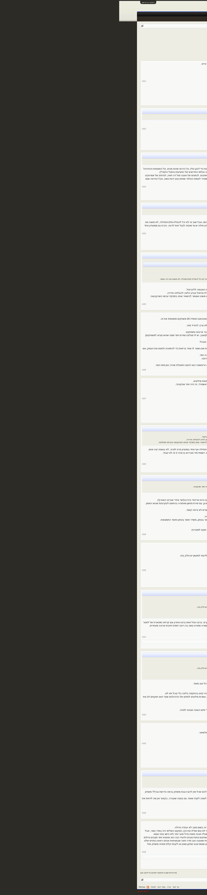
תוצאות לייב (109, 14)
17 (135, 40)
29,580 (167, 191)
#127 (25, 398)
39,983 (167, 94)
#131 (25, 637)
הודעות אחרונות (180, 19)
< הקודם (172, 40)
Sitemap (22, 887)
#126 (25, 370)
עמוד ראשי (179, 14)
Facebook (146, 14)
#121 (25, 81)
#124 (25, 233)
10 (146, 40)
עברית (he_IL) (182, 887)
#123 (25, 187)
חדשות (156, 14)
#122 (25, 129)
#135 (25, 852)
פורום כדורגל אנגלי (168, 35)
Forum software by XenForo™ (140, 891)
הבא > (129, 40)
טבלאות (135, 14)
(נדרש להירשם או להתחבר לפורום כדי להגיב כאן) (39, 873)
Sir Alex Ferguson (178, 177)
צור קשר (56, 887)
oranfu (179, 84)
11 (142, 40)
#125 (25, 304)
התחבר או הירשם (29, 2)
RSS (28, 887)
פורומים (167, 14)
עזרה (50, 887)
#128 (25, 464)
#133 (25, 743)
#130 (25, 570)
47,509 (167, 140)
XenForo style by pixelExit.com (176, 891)
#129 (25, 534)
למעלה (34, 887)
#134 (25, 813)
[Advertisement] (103, 50)
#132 (25, 715)
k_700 (180, 131)
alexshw (148, 35)
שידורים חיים (122, 14)
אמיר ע (158, 857)
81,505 (167, 235)
